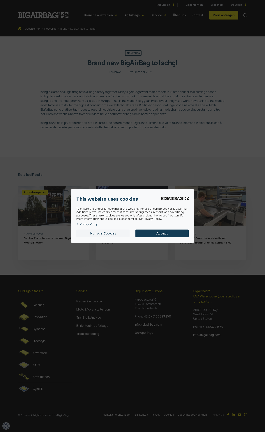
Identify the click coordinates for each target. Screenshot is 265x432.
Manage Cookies (103, 233)
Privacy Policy (87, 224)
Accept (162, 233)
